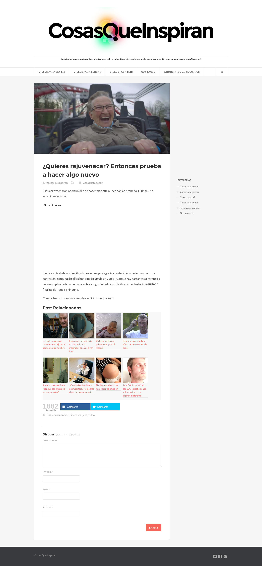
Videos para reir (121, 71)
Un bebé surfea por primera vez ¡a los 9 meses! (105, 344)
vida (85, 414)
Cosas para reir (187, 197)
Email (46, 490)
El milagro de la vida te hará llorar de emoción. (107, 387)
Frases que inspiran (190, 207)
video (91, 414)
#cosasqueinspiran (57, 182)
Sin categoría (186, 213)
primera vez (75, 414)
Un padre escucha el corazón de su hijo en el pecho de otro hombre (54, 344)
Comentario (50, 440)
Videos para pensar (87, 71)
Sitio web (48, 507)
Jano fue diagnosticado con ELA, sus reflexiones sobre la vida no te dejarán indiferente (134, 390)
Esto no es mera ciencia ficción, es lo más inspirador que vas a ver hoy (81, 346)
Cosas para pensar (189, 191)
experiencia (60, 414)
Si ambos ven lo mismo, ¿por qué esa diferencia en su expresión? (54, 389)
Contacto (148, 71)
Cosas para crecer (189, 186)
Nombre (48, 472)
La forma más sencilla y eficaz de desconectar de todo (135, 344)
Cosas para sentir (93, 182)
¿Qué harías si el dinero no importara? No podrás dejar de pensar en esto (81, 389)
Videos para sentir (51, 71)
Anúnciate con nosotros (182, 71)
